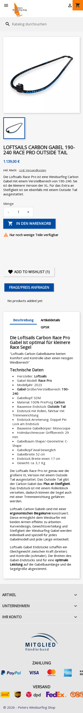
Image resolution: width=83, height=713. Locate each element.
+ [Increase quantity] (28, 212)
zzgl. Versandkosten (32, 170)
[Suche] (31, 24)
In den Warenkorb (29, 224)
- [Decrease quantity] (8, 212)
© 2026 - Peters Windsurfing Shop (29, 707)
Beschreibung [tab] (23, 320)
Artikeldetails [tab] (50, 320)
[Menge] (18, 212)
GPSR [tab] (45, 327)
